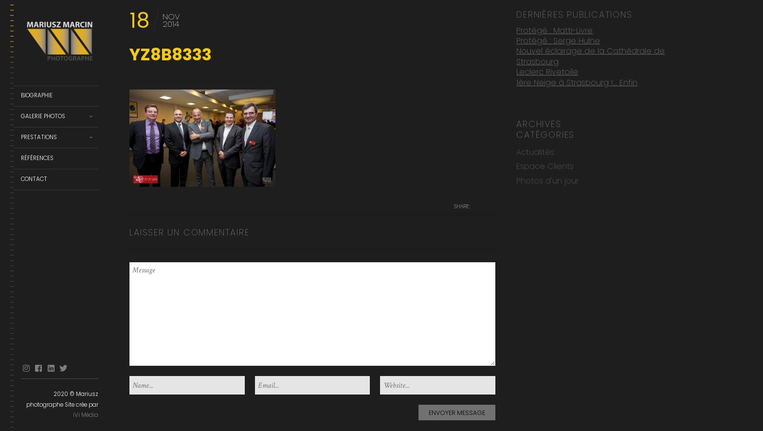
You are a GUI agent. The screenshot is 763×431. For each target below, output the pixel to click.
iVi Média (85, 415)
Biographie (37, 95)
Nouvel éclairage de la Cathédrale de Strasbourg (590, 55)
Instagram (26, 368)
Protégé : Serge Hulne (558, 40)
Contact (34, 179)
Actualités (535, 151)
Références (37, 158)
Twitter (63, 368)
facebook (38, 368)
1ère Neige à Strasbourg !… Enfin (576, 81)
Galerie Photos (43, 116)
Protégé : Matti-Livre (554, 29)
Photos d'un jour (547, 179)
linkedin (51, 368)
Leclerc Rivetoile (547, 71)
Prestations (39, 137)
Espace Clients (545, 165)
